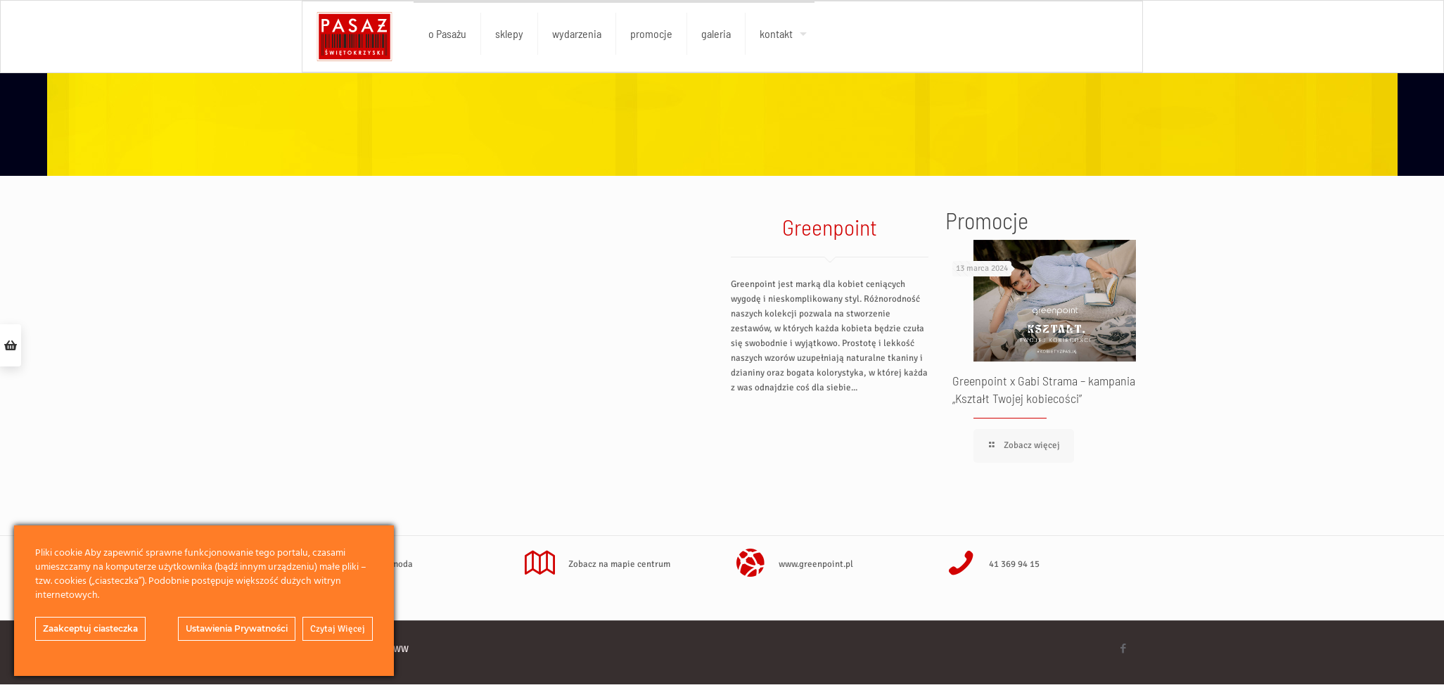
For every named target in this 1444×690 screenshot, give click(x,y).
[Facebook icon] (1123, 648)
